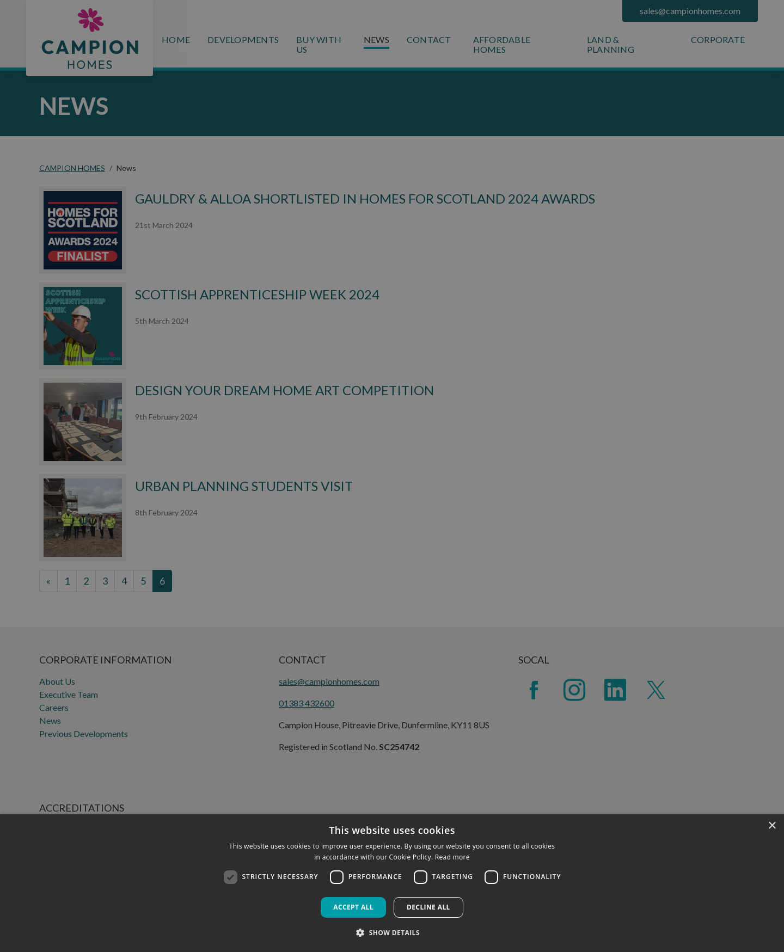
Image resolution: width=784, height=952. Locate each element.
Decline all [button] (428, 907)
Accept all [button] (353, 907)
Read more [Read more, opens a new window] (452, 857)
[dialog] (392, 883)
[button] (392, 932)
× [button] (772, 826)
